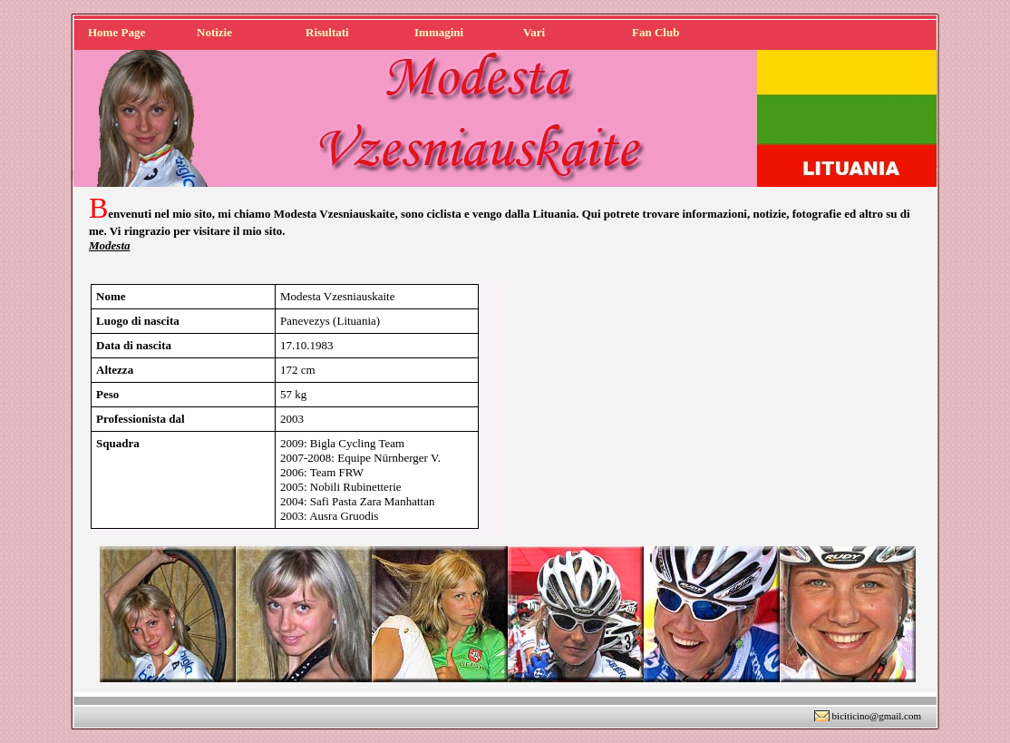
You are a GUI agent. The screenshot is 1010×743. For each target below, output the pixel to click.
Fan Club (655, 32)
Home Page (116, 32)
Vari (534, 32)
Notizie (214, 32)
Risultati (327, 32)
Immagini (438, 32)
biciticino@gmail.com (876, 715)
